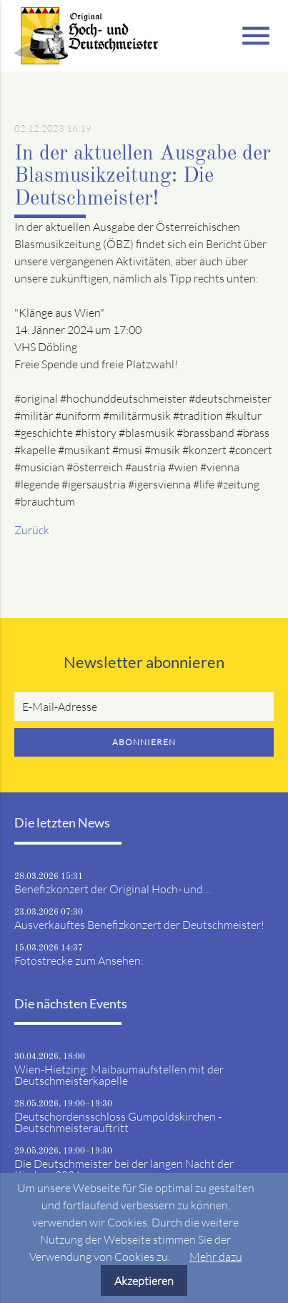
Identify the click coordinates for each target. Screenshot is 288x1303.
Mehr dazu (215, 1256)
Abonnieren (144, 742)
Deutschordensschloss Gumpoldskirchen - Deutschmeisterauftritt (118, 1122)
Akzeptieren (144, 1281)
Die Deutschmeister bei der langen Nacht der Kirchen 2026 (124, 1169)
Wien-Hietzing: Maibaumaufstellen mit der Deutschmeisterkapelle (119, 1074)
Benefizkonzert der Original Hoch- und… (112, 889)
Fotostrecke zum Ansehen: (79, 960)
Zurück (31, 530)
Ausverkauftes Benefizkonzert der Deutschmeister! (139, 924)
